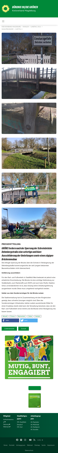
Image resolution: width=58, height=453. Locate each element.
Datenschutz (29, 450)
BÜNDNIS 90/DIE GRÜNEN (25, 7)
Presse (12, 316)
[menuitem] (5, 445)
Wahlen (26, 27)
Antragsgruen (20, 445)
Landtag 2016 (36, 27)
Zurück (23, 328)
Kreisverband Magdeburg (11, 27)
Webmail (30, 445)
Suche (44, 445)
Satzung (6, 424)
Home (5, 445)
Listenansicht (9, 328)
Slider (30, 316)
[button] (10, 320)
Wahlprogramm (8, 29)
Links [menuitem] (39, 440)
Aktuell (5, 316)
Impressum (50, 445)
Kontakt (11, 445)
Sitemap (37, 445)
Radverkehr (21, 316)
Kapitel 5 (19, 29)
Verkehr (37, 316)
